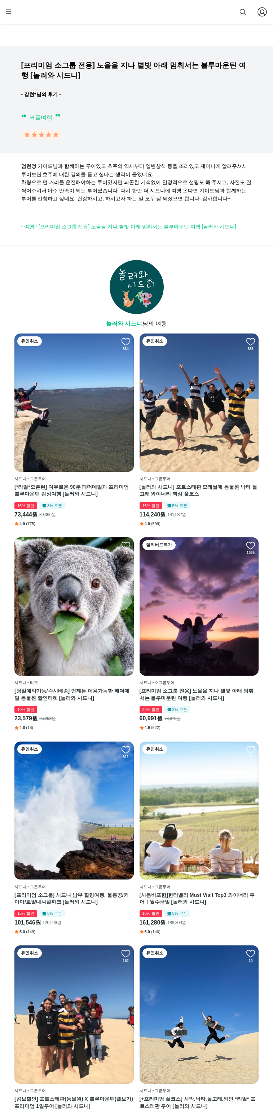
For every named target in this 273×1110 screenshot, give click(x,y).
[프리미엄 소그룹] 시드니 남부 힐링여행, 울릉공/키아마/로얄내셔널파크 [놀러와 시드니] (136, 600)
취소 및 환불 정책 (135, 1040)
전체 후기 (168, 1029)
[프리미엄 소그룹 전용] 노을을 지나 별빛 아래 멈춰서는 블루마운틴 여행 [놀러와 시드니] (52, 600)
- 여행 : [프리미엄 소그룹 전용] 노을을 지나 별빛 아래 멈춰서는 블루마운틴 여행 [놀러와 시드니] (129, 228)
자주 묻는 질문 (132, 1062)
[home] (27, 14)
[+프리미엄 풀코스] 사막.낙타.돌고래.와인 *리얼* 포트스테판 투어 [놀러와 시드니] (135, 755)
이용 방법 (127, 1007)
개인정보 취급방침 (136, 1029)
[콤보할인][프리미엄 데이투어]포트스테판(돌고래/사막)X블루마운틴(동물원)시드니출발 (218, 755)
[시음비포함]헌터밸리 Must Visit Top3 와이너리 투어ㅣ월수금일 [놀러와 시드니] (218, 600)
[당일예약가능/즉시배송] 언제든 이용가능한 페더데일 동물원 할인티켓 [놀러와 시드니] (218, 444)
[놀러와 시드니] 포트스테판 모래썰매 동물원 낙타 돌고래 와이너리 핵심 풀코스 (136, 444)
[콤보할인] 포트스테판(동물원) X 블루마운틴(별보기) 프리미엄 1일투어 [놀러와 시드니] (51, 755)
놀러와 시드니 (124, 325)
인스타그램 (170, 1007)
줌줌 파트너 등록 (186, 11)
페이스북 (168, 996)
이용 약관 (127, 1018)
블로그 (168, 1018)
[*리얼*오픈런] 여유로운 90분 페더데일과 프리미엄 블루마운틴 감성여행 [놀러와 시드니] (51, 444)
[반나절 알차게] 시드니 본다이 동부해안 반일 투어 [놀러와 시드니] (51, 910)
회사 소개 (127, 996)
